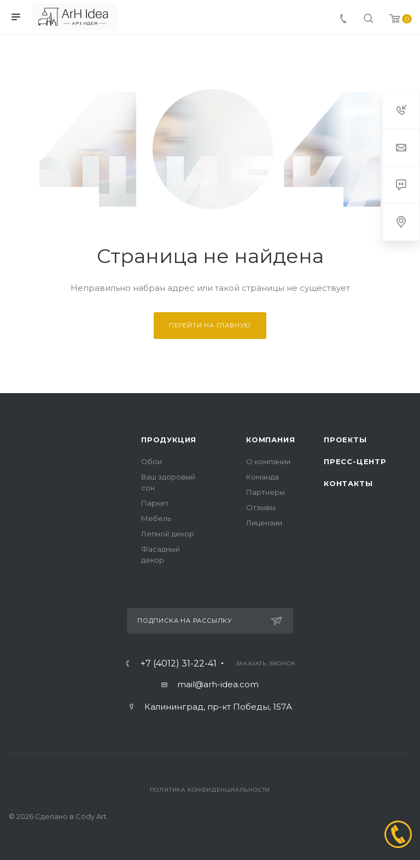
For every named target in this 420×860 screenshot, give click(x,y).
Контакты (348, 483)
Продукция (168, 439)
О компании (268, 461)
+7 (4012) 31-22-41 (179, 663)
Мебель (156, 518)
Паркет (155, 503)
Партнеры (265, 492)
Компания (270, 439)
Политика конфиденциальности (210, 789)
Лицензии (264, 522)
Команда (262, 476)
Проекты (345, 439)
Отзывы (261, 507)
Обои (151, 461)
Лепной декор (167, 533)
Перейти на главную (210, 325)
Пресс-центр (355, 461)
